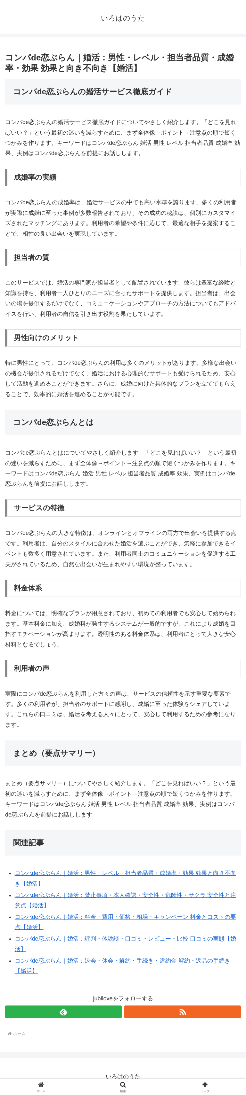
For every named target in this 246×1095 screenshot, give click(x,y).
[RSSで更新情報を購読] (182, 1011)
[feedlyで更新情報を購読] (63, 1011)
